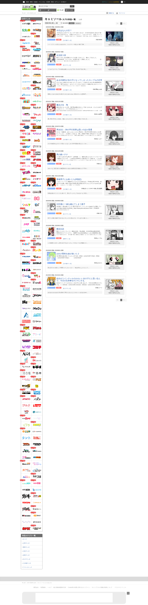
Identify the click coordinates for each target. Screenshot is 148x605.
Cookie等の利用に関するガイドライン (79, 587)
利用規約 (43, 587)
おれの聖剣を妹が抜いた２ (67, 254)
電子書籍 (70, 10)
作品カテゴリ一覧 (29, 535)
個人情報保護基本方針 (59, 587)
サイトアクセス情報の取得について (102, 587)
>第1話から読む (114, 43)
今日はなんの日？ (64, 30)
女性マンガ (26, 555)
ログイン (104, 2)
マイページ (122, 13)
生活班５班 (61, 55)
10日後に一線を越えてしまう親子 (70, 204)
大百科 (48, 2)
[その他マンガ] (67, 40)
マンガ (61, 10)
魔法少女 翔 (62, 105)
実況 (52, 2)
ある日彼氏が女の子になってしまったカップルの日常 (79, 80)
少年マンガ (26, 543)
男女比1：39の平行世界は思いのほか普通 (74, 130)
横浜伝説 (60, 229)
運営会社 (36, 587)
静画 (31, 2)
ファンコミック (27, 567)
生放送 (36, 2)
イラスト (52, 10)
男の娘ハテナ (62, 154)
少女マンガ (26, 551)
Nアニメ (57, 2)
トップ (43, 10)
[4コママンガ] (67, 65)
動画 (27, 2)
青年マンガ (26, 547)
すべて (25, 539)
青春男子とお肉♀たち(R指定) (69, 179)
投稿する (111, 13)
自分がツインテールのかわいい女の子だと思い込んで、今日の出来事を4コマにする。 (78, 279)
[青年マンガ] (66, 239)
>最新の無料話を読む (114, 45)
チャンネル (42, 2)
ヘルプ (49, 587)
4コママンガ (26, 559)
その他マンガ (27, 563)
